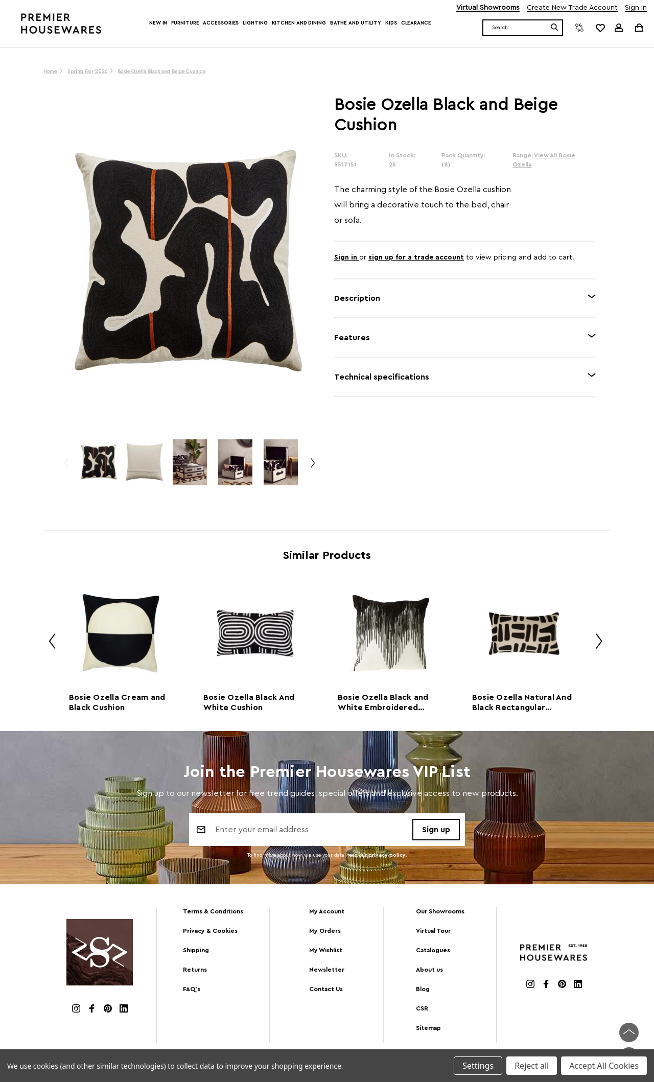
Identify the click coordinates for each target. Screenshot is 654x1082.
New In (158, 23)
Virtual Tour (433, 931)
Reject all (532, 1065)
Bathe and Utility (355, 23)
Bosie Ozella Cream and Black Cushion (117, 702)
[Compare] (579, 27)
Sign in (636, 8)
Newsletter (326, 970)
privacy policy (387, 855)
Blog (423, 989)
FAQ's (191, 989)
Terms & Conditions (213, 911)
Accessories (221, 23)
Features (352, 338)
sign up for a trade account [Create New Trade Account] (416, 257)
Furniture (185, 23)
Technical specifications (381, 377)
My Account (326, 911)
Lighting (255, 23)
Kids (391, 23)
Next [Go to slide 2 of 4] (312, 467)
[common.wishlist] (600, 27)
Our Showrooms (440, 911)
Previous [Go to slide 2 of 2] (48, 642)
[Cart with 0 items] (638, 27)
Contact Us (326, 989)
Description (357, 298)
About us (429, 970)
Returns (195, 970)
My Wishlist (325, 950)
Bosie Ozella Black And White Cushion (249, 702)
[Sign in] (619, 27)
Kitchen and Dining (299, 23)
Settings (478, 1065)
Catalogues (433, 950)
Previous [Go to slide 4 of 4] (66, 467)
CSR (422, 1008)
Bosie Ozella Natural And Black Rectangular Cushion (522, 703)
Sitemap (428, 1028)
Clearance (416, 23)
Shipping (196, 950)
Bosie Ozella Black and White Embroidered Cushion (383, 703)
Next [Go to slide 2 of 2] (595, 642)
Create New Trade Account (572, 8)
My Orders (325, 931)
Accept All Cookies (604, 1065)
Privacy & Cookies (210, 931)
